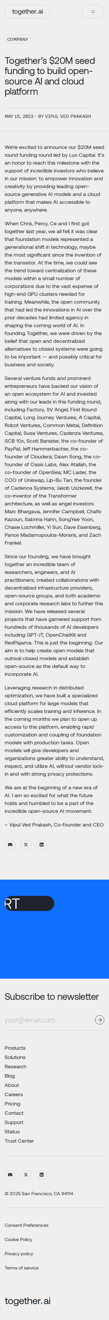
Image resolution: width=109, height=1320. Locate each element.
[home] (27, 12)
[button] (93, 11)
